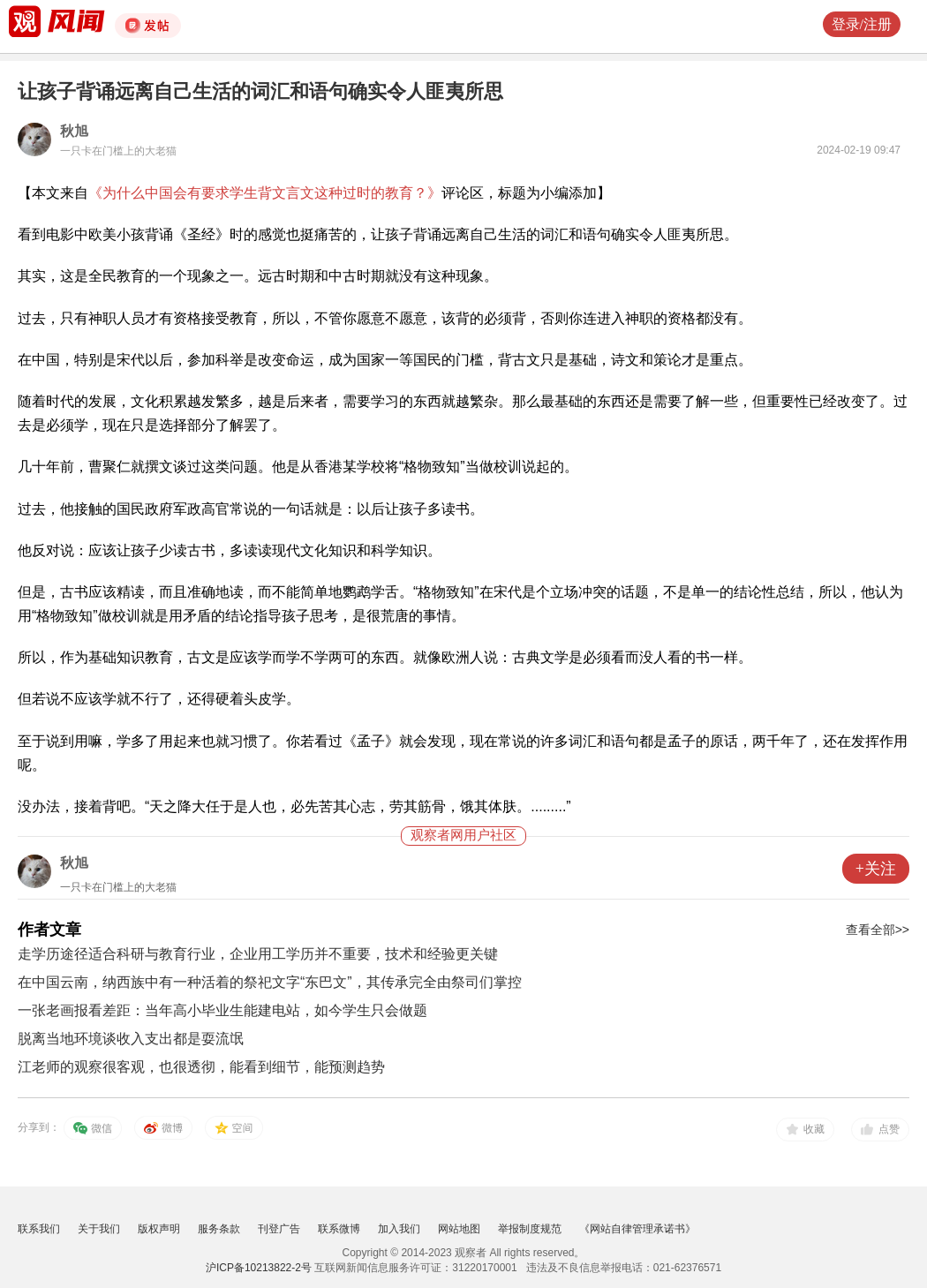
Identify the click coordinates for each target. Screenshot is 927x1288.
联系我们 (39, 1229)
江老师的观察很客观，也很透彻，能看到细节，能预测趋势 (201, 1066)
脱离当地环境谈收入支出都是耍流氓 (131, 1038)
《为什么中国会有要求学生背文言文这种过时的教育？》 (264, 192)
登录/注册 (862, 24)
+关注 (875, 868)
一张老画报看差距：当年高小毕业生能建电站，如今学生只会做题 (222, 1010)
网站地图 (459, 1229)
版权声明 (159, 1229)
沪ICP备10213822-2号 (259, 1268)
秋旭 (74, 131)
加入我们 (399, 1229)
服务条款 (219, 1229)
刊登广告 (279, 1229)
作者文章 (49, 929)
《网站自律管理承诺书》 (637, 1229)
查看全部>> (877, 930)
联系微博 (339, 1229)
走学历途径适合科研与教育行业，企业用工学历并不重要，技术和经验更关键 (258, 953)
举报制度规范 (529, 1229)
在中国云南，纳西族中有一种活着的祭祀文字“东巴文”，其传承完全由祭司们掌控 (270, 982)
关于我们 (99, 1229)
